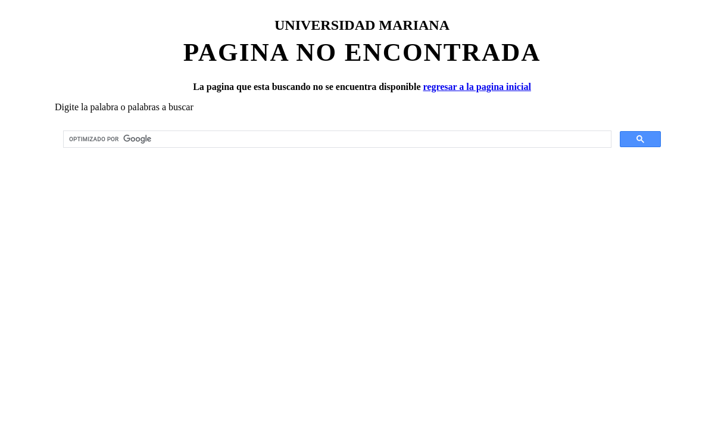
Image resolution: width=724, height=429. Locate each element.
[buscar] (336, 139)
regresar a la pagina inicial (476, 87)
